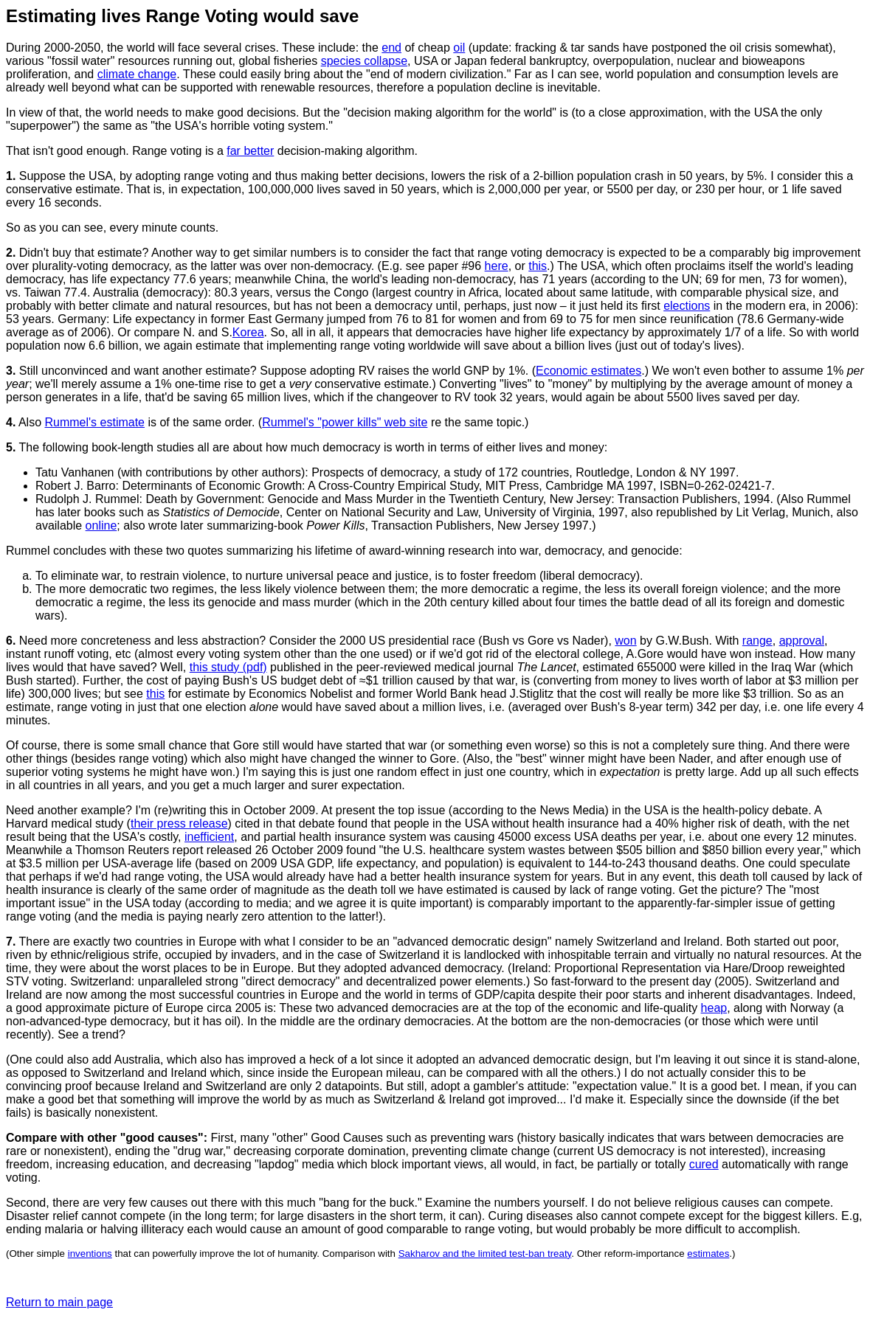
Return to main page (59, 1302)
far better (250, 151)
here (496, 266)
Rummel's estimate (94, 422)
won (625, 640)
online (101, 525)
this (537, 266)
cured (704, 1164)
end (391, 47)
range (757, 640)
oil (459, 47)
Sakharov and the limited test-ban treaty (485, 1253)
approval (801, 640)
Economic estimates (588, 370)
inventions (90, 1253)
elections (686, 305)
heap (714, 1008)
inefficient (209, 837)
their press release (179, 823)
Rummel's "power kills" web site (344, 422)
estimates (708, 1253)
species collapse (364, 61)
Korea (248, 332)
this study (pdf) (228, 667)
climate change (137, 74)
